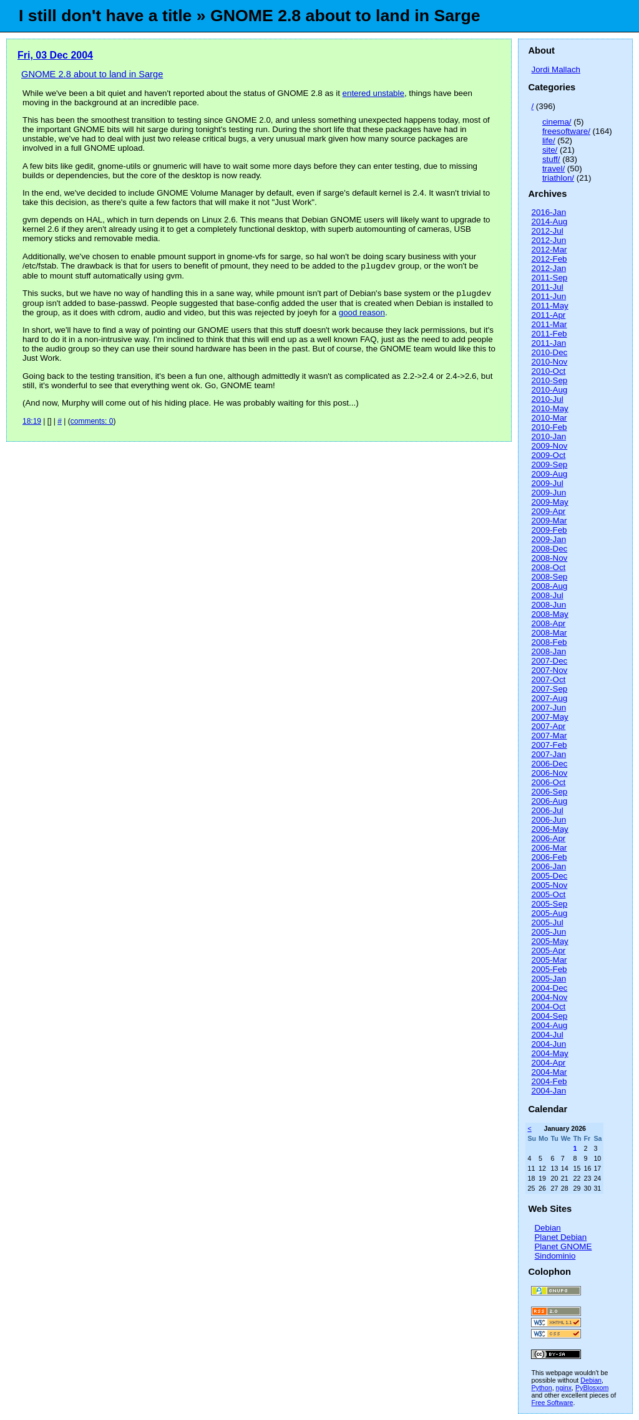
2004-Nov (549, 997)
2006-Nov (549, 773)
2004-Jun (548, 1044)
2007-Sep (549, 688)
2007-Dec (549, 660)
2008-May (549, 614)
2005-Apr (548, 950)
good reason (362, 315)
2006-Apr (548, 838)
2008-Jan (548, 651)
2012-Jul (547, 231)
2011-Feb (549, 333)
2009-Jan (548, 539)
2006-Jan (548, 866)
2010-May (549, 408)
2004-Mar (549, 1072)
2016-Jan (548, 212)
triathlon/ (558, 178)
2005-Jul (547, 922)
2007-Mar (549, 735)
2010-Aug (549, 389)
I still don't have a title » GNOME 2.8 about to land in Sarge (249, 15)
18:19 (31, 423)
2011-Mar (549, 324)
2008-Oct (548, 567)
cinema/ (557, 121)
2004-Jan (548, 1090)
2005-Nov (549, 885)
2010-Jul (547, 399)
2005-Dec (549, 875)
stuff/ (551, 159)
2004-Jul (547, 1034)
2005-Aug (549, 913)
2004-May (549, 1053)
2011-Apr (548, 315)
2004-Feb (549, 1081)
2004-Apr (548, 1062)
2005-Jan (548, 978)
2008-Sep (549, 576)
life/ (548, 140)
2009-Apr (548, 511)
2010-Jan (548, 436)
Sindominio (554, 1255)
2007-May (549, 717)
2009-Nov (549, 445)
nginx (564, 1387)
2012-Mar (549, 249)
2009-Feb (549, 530)
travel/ (553, 168)
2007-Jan (548, 754)
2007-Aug (549, 698)
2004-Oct (548, 1006)
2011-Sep (549, 277)
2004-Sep (549, 1016)
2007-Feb (549, 745)
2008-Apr (548, 623)
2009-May (549, 502)
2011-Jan (548, 343)
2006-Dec (549, 763)
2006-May (549, 829)
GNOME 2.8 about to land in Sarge (92, 74)
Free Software (552, 1402)
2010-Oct (548, 371)
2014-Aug (549, 221)
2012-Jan (548, 268)
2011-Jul (547, 287)
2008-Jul (547, 595)
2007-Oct (548, 679)
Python (541, 1387)
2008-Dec (549, 548)
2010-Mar (549, 417)
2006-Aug (549, 801)
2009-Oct (548, 455)
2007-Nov (549, 670)
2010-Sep (549, 380)
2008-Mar (549, 632)
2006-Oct (548, 782)
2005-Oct (548, 894)
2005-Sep (549, 903)
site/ (549, 150)
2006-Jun (548, 819)
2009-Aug (549, 474)
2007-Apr (548, 726)
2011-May (549, 305)
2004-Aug (549, 1025)
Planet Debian (560, 1237)
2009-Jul (547, 483)
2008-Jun (548, 604)
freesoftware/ (566, 131)
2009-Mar (549, 520)
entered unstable (373, 93)
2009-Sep (549, 464)
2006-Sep (549, 791)
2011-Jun (548, 296)
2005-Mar (549, 960)
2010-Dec (549, 352)
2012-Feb (549, 259)
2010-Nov (549, 361)
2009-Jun (548, 492)
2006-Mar (549, 847)
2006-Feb (549, 857)
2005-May (549, 941)
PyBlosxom (591, 1387)
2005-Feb (549, 969)
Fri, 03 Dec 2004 (55, 55)
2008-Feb (549, 642)
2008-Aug (549, 586)
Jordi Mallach (555, 69)
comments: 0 (92, 423)
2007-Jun (548, 707)
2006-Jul (547, 810)
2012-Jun (548, 240)
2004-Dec (549, 988)
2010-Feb (549, 427)
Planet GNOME (563, 1246)
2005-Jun (548, 931)
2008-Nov (549, 558)
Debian (547, 1227)
